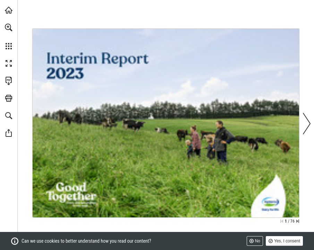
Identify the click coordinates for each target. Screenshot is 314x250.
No (257, 241)
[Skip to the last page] (297, 221)
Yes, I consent (287, 241)
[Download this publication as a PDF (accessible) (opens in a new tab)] (8, 81)
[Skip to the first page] (281, 221)
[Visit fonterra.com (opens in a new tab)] (8, 10)
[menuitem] (8, 36)
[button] (8, 27)
